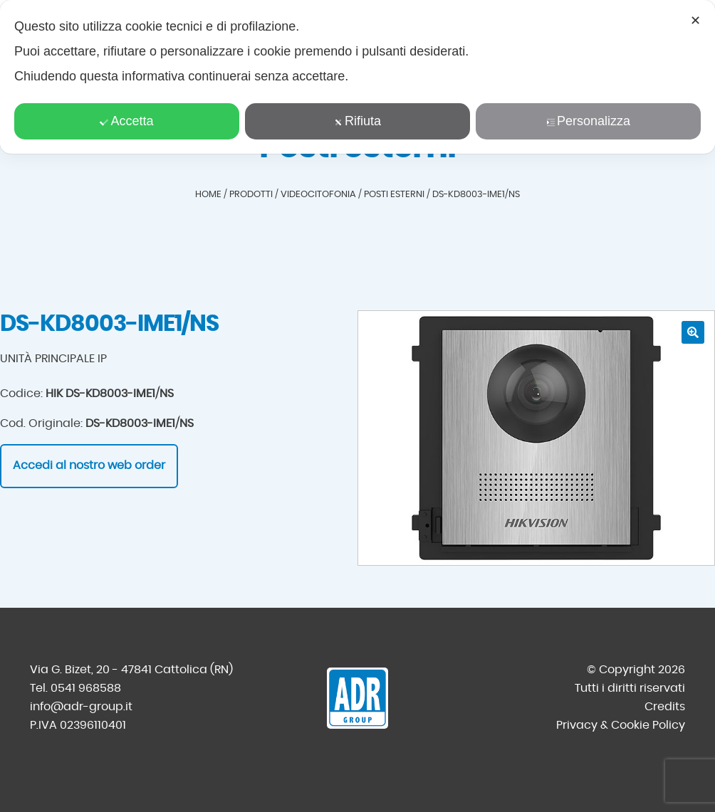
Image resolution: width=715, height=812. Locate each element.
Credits (664, 706)
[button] (693, 332)
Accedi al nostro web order (89, 465)
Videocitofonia (318, 194)
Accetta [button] (126, 121)
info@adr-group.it (81, 706)
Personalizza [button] (588, 121)
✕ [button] (695, 21)
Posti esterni (394, 194)
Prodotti (251, 194)
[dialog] (357, 77)
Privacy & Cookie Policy (620, 725)
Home (208, 194)
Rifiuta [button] (357, 121)
